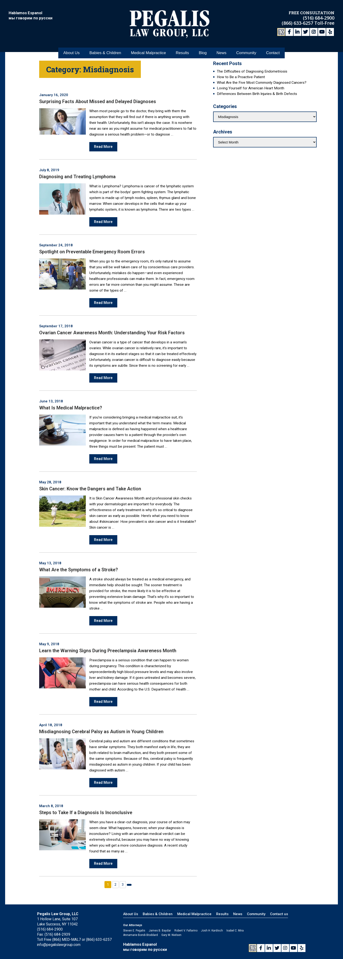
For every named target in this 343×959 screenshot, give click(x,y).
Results (182, 51)
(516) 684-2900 (318, 17)
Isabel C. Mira (235, 930)
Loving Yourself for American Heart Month (250, 88)
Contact (273, 51)
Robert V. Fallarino (185, 930)
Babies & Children (105, 51)
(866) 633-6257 (298, 23)
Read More (103, 146)
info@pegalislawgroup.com (59, 944)
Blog (203, 51)
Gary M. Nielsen (171, 935)
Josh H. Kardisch (212, 930)
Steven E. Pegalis (134, 930)
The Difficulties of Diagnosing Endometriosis (252, 71)
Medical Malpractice (148, 51)
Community (246, 51)
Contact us (279, 914)
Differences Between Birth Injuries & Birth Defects (257, 94)
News (221, 51)
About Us (71, 51)
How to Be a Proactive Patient (241, 77)
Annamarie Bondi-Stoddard (140, 935)
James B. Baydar (160, 930)
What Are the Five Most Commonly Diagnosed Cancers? (261, 82)
